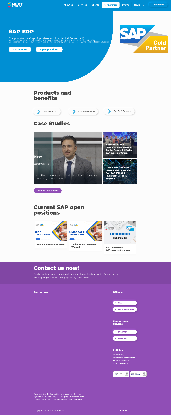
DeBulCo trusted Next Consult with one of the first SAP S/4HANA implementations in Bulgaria (118, 173)
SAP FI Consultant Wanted (51, 244)
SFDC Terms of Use (120, 363)
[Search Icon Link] (144, 5)
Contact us (158, 4)
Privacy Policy (75, 400)
